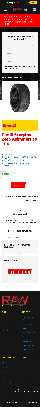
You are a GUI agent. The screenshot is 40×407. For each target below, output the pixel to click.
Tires (5, 321)
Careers (26, 328)
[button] (6, 97)
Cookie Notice (28, 341)
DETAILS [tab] (6, 238)
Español (33, 2)
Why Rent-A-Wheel (28, 318)
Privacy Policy (28, 337)
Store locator (28, 324)
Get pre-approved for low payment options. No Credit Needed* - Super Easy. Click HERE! (18, 20)
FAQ (5, 367)
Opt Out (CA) (28, 349)
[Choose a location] (18, 2)
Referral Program (6, 372)
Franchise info (29, 332)
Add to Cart (18, 185)
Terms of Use (28, 345)
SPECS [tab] (16, 238)
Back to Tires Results (11, 77)
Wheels (6, 317)
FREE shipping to (9, 2)
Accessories (7, 325)
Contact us (7, 362)
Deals (5, 330)
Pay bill (6, 378)
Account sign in (9, 382)
